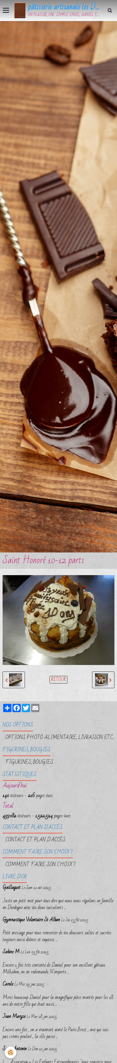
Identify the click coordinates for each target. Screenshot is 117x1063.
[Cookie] (10, 1052)
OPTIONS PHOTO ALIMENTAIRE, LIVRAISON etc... (59, 737)
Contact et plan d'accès (35, 839)
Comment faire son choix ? (40, 864)
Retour (58, 679)
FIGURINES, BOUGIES (29, 762)
